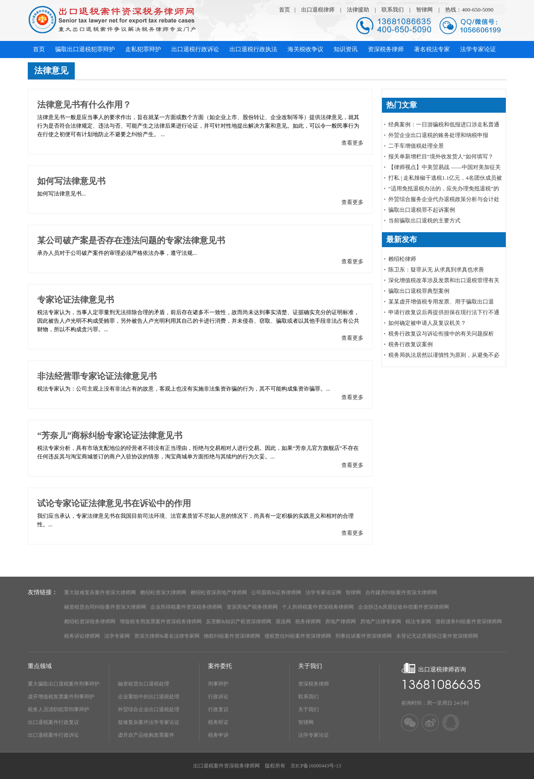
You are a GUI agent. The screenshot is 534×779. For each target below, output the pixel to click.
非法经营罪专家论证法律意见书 (97, 376)
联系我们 (392, 9)
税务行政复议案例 (410, 344)
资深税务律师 (313, 684)
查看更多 (352, 143)
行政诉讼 (218, 697)
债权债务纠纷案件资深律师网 (468, 621)
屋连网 (283, 621)
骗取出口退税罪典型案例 (418, 291)
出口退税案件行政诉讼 (53, 735)
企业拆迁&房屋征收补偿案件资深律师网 (403, 607)
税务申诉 (218, 735)
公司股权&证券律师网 (276, 592)
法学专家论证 (313, 735)
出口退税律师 (317, 9)
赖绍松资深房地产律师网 (219, 592)
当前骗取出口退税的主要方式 (424, 220)
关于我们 (308, 709)
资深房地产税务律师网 (252, 607)
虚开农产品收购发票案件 (146, 735)
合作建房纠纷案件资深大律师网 (401, 592)
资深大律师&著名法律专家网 (167, 636)
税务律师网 (308, 621)
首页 (284, 9)
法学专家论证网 (323, 592)
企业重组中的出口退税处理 (148, 697)
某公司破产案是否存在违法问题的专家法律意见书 (131, 240)
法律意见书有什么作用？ (84, 104)
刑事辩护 (218, 684)
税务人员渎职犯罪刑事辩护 (58, 709)
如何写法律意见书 (71, 181)
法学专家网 (117, 636)
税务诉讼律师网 (82, 636)
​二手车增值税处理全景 (416, 146)
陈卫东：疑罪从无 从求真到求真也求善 (436, 269)
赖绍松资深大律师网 (163, 592)
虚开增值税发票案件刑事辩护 (61, 697)
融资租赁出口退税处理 (143, 684)
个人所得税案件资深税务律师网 (318, 607)
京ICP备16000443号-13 (315, 766)
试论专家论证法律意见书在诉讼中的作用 (114, 503)
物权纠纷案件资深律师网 (232, 636)
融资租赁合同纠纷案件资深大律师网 (105, 607)
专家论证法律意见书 (75, 299)
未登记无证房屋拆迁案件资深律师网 (437, 636)
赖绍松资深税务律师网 (89, 621)
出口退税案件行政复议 (53, 722)
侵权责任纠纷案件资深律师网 (297, 636)
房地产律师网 (340, 621)
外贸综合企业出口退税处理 (148, 709)
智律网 (424, 9)
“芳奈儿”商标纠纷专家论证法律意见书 (109, 435)
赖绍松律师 (402, 259)
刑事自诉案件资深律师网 (363, 636)
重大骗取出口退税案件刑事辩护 (64, 684)
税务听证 (218, 722)
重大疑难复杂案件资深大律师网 (100, 592)
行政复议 (218, 709)
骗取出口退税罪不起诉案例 (421, 210)
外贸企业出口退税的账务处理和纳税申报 (438, 135)
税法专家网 (418, 621)
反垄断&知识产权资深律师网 (238, 621)
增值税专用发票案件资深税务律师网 (161, 621)
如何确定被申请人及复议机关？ (427, 323)
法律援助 (358, 9)
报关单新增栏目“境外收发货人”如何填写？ (440, 156)
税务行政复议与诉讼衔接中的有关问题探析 (441, 333)
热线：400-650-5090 (469, 9)
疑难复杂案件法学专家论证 (148, 722)
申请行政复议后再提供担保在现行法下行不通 (443, 312)
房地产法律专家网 (380, 621)
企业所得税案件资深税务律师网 (186, 607)
